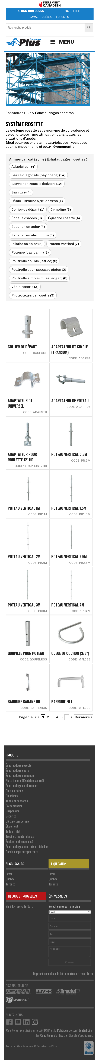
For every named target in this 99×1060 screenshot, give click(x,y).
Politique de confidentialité (73, 1030)
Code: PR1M (37, 514)
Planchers (12, 795)
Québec (47, 17)
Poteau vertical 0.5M (69, 454)
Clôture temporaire (18, 821)
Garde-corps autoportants (22, 851)
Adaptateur (20, 167)
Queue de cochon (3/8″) (70, 653)
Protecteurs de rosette (30, 295)
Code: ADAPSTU (35, 412)
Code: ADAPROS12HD (31, 466)
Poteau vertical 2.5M (69, 556)
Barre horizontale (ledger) (33, 184)
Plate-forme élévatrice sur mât (25, 780)
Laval (34, 17)
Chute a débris (15, 790)
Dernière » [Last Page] (83, 717)
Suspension (13, 810)
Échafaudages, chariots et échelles (27, 846)
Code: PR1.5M (80, 514)
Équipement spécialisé (19, 841)
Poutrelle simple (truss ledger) (36, 278)
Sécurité (11, 816)
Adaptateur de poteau (70, 400)
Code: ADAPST (80, 358)
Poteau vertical (61, 244)
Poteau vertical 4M (67, 605)
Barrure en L (62, 701)
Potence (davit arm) (27, 252)
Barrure (18, 192)
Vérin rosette (22, 287)
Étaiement (12, 826)
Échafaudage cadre (17, 770)
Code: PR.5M (81, 460)
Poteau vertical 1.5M (68, 508)
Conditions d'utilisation (54, 1035)
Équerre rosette (61, 218)
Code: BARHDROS (34, 708)
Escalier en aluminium (30, 235)
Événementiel (14, 805)
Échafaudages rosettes (66, 159)
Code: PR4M (81, 611)
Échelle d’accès (24, 218)
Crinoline (58, 209)
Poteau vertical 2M (24, 556)
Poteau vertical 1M (24, 508)
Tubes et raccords (17, 800)
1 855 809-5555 (31, 11)
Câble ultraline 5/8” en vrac (34, 201)
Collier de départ (25, 209)
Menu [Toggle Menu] (62, 42)
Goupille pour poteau (26, 653)
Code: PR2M (37, 562)
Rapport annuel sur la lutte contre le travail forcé (63, 973)
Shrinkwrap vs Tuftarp (19, 906)
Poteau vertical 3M (24, 605)
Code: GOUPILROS (33, 659)
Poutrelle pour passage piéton (36, 270)
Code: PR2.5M (80, 562)
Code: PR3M (37, 611)
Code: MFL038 (80, 659)
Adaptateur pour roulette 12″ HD (22, 457)
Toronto (62, 17)
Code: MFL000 (80, 708)
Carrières (72, 11)
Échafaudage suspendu (20, 775)
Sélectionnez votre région (70, 909)
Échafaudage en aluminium (22, 785)
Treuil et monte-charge (20, 836)
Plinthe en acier (24, 244)
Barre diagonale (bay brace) (34, 175)
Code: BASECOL (35, 353)
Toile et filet (13, 831)
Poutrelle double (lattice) (31, 261)
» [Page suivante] (71, 717)
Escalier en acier (25, 227)
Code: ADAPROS (78, 406)
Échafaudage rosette (18, 765)
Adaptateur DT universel (20, 403)
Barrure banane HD (24, 701)
